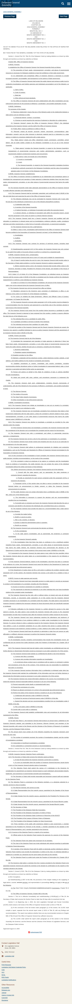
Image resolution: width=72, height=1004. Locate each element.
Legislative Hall (9, 956)
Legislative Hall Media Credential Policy (14, 967)
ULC (3, 972)
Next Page (63, 16)
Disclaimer (5, 1000)
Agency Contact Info (8, 995)
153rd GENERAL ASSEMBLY (12, 12)
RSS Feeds (5, 977)
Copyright (5, 998)
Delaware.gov (6, 990)
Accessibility (5, 987)
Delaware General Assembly (11, 3)
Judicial (4, 992)
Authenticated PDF (36, 932)
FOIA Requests (6, 965)
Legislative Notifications (9, 980)
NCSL (3, 975)
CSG (3, 970)
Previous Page (10, 16)
